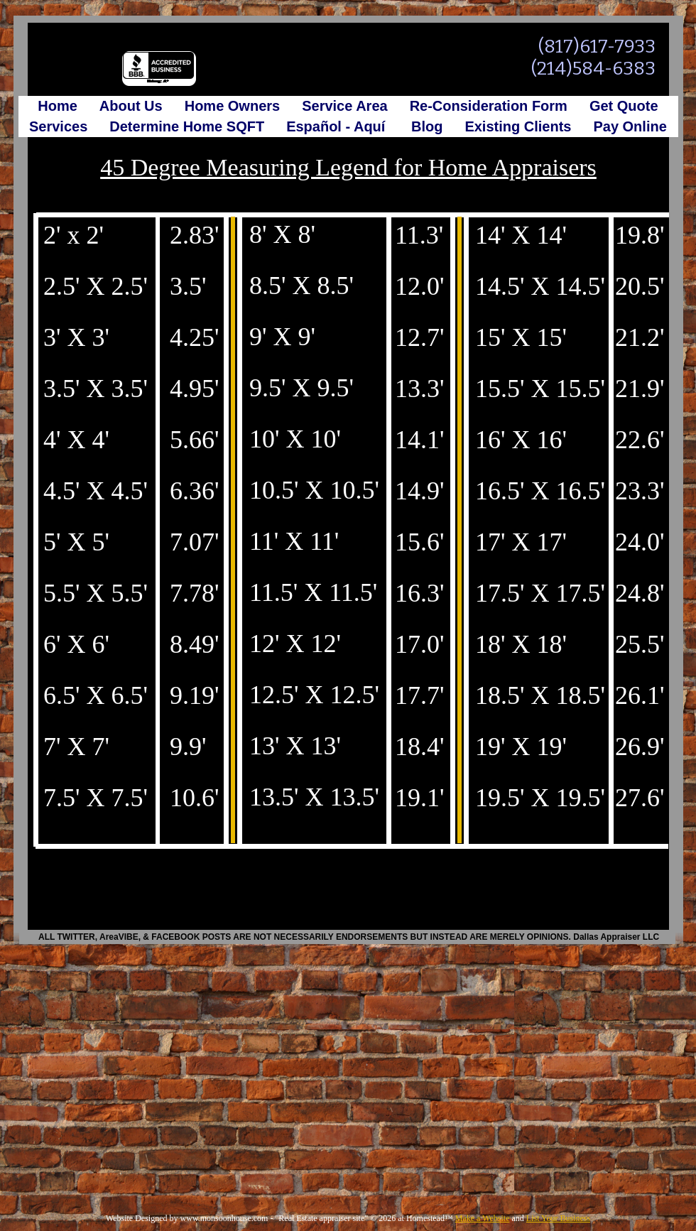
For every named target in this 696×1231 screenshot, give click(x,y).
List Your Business (558, 1218)
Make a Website (482, 1218)
